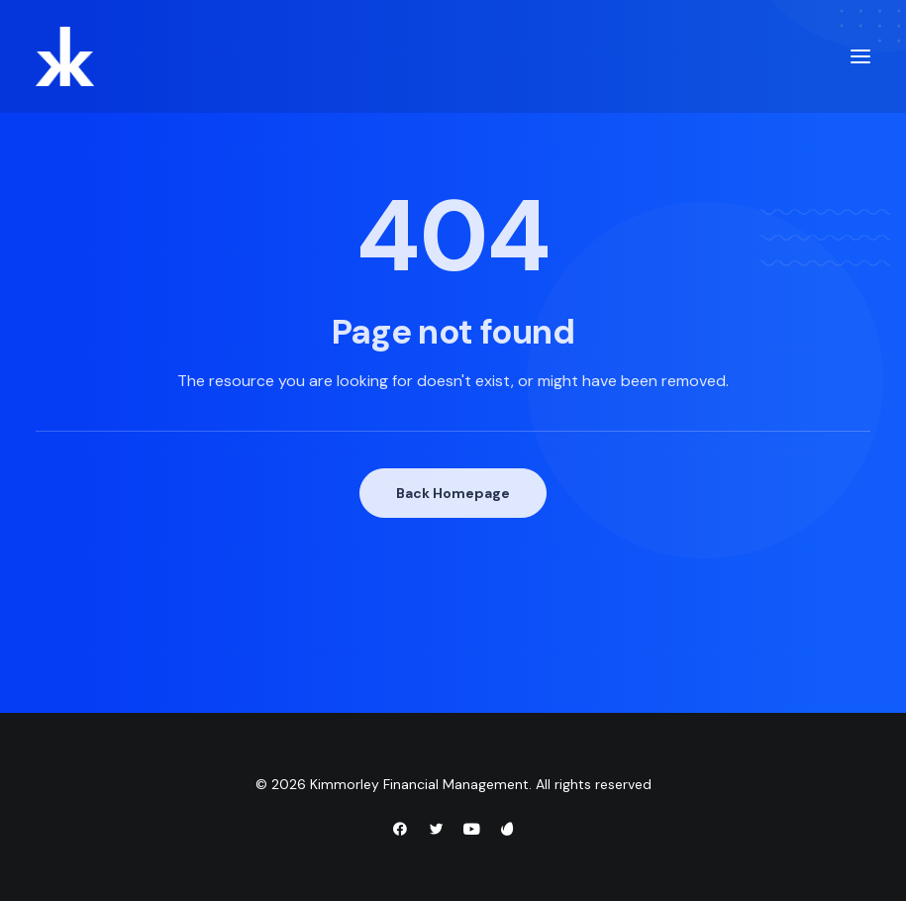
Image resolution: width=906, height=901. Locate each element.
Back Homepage (453, 493)
